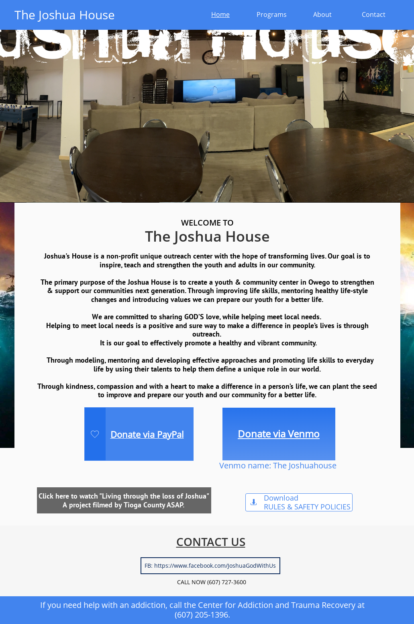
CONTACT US (210, 541)
